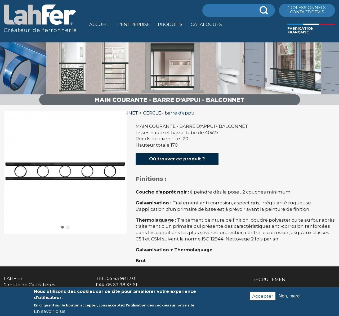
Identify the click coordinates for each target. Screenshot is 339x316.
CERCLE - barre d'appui (169, 113)
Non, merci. (290, 298)
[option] (169, 105)
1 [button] (62, 227)
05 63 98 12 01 (122, 278)
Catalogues (206, 24)
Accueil (99, 24)
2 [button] (67, 227)
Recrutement (270, 279)
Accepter (262, 298)
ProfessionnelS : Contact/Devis (307, 9)
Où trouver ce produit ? (177, 158)
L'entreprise (133, 24)
